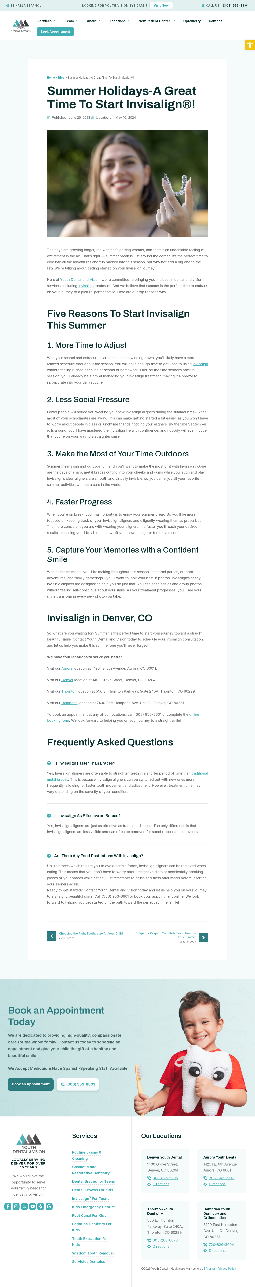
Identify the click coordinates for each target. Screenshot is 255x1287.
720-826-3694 (221, 1245)
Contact (215, 21)
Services (49, 21)
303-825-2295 (165, 1178)
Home (51, 77)
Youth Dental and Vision (80, 279)
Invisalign (86, 286)
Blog (61, 77)
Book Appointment (55, 32)
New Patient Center (159, 21)
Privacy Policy (227, 1268)
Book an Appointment (31, 1084)
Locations (122, 21)
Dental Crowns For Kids (92, 1190)
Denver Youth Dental (164, 1157)
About (96, 21)
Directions (161, 1184)
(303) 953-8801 (236, 5)
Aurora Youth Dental (220, 1157)
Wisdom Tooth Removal (93, 1253)
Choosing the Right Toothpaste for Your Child (91, 933)
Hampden (69, 703)
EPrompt (209, 1268)
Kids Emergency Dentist (93, 1207)
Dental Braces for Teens (93, 1181)
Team (74, 21)
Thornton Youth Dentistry (160, 1211)
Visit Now (161, 5)
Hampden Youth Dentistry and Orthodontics (216, 1213)
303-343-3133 (221, 1178)
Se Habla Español (26, 5)
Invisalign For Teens (90, 1198)
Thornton (68, 691)
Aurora (67, 668)
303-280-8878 (165, 1240)
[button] (250, 45)
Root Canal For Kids (89, 1215)
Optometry (192, 21)
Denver (67, 680)
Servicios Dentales (88, 1261)
